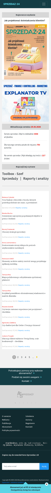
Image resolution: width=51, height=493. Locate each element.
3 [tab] (23, 403)
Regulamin (30, 423)
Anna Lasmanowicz (9, 243)
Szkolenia (30, 416)
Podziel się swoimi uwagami (25, 377)
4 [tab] (27, 403)
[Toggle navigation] (44, 4)
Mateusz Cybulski (8, 197)
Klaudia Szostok (7, 307)
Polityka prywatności (11, 430)
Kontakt (25, 381)
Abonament (7, 427)
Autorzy (29, 420)
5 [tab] (31, 403)
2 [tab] (19, 403)
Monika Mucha (7, 213)
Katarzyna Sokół (7, 259)
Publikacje (6, 423)
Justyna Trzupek (8, 336)
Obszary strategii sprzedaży (13, 232)
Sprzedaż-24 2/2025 (9, 208)
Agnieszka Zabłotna (9, 323)
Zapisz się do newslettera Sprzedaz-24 (20, 455)
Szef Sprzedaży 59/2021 (10, 253)
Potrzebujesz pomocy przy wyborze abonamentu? (25, 372)
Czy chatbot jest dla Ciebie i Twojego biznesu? (21, 325)
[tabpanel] (25, 394)
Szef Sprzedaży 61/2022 (10, 224)
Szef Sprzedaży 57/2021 (10, 317)
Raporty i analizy (21, 208)
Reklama (5, 420)
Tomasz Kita (6, 275)
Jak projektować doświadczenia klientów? (24, 20)
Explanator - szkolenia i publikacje (13, 482)
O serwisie (6, 416)
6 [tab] (35, 403)
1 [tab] (15, 403)
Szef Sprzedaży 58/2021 (10, 285)
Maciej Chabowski (8, 229)
